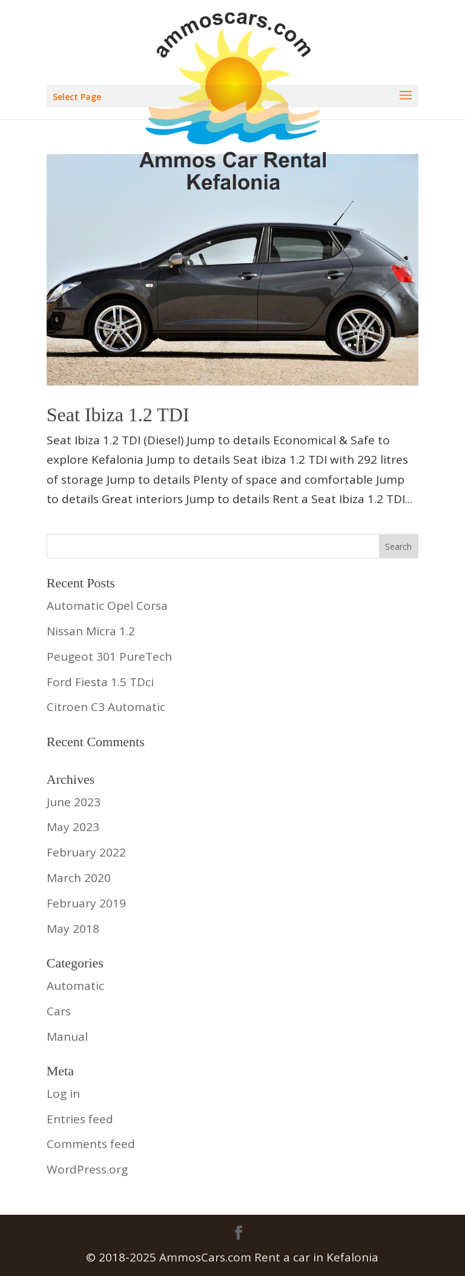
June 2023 (74, 802)
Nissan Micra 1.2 (91, 631)
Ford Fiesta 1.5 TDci (100, 682)
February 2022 (86, 852)
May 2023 (73, 827)
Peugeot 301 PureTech (109, 656)
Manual (67, 1036)
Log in (63, 1093)
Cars (59, 1011)
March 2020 (79, 878)
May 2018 (73, 929)
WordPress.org (87, 1169)
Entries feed (80, 1119)
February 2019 (86, 903)
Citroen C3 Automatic (106, 707)
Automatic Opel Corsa (107, 605)
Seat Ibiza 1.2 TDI (118, 415)
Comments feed (91, 1144)
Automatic (75, 986)
